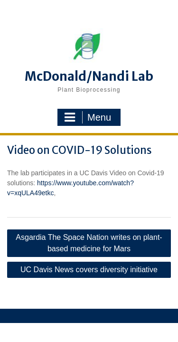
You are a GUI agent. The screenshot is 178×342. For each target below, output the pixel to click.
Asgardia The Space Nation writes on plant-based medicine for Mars (89, 243)
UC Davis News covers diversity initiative (89, 270)
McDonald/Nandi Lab (89, 76)
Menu (88, 117)
